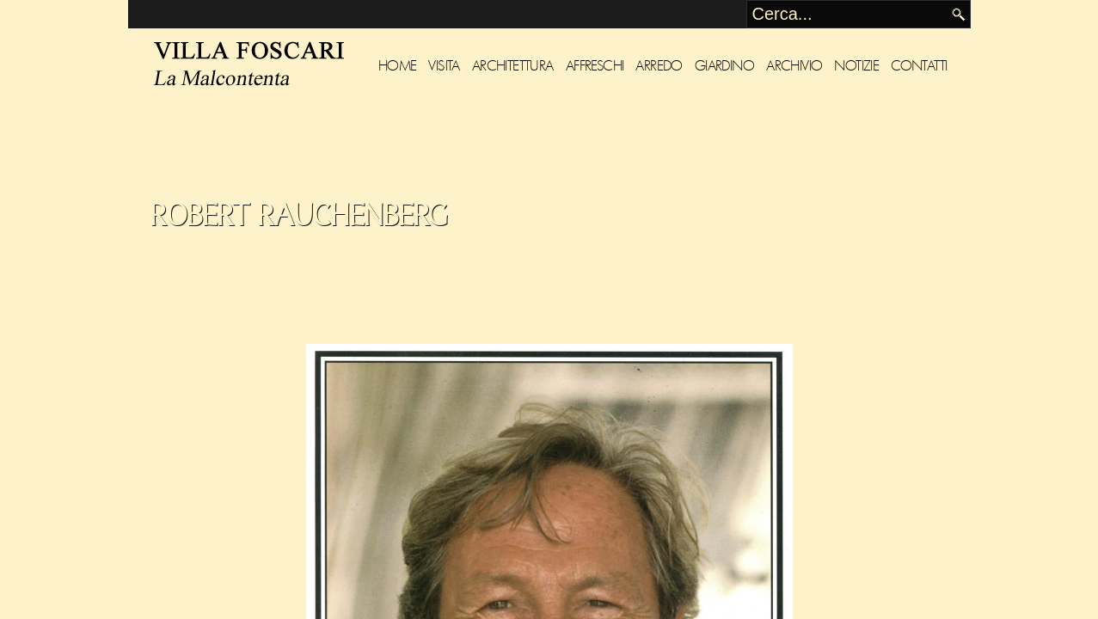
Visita (443, 66)
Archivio (794, 66)
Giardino (724, 66)
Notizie (856, 66)
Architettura (513, 66)
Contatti (919, 66)
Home (397, 66)
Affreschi (595, 66)
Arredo (658, 66)
